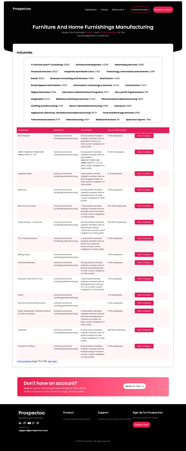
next (50, 361)
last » (55, 361)
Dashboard (90, 9)
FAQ (110, 419)
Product (66, 419)
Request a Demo (163, 9)
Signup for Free (133, 386)
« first (19, 361)
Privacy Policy (84, 419)
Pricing (104, 9)
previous (27, 361)
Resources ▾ (118, 9)
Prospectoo (22, 9)
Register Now (141, 424)
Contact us (103, 419)
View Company (144, 135)
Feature (74, 419)
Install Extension (140, 9)
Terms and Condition (122, 419)
